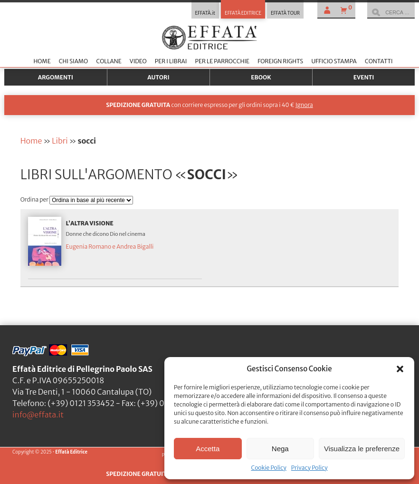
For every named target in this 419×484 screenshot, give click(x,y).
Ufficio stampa (333, 61)
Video (138, 61)
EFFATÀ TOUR (285, 13)
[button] (400, 369)
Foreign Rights (280, 61)
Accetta (207, 449)
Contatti (379, 61)
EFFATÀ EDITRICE (243, 13)
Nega (280, 449)
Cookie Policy (268, 467)
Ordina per (35, 199)
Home (41, 61)
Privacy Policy (309, 467)
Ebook (261, 77)
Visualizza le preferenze (362, 449)
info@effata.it (38, 414)
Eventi (363, 77)
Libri (59, 140)
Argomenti (55, 77)
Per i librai (171, 61)
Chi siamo (73, 61)
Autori (158, 77)
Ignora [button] (304, 104)
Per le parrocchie (222, 61)
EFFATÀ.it (205, 13)
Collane (108, 61)
